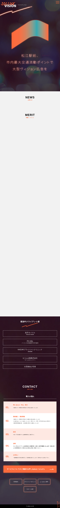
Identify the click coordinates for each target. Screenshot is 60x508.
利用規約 (16, 481)
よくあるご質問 (44, 481)
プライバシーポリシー (30, 481)
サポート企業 (30, 489)
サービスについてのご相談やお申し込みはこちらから (26, 469)
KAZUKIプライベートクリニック (30, 349)
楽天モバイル (30, 333)
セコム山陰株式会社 (30, 358)
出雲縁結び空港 (30, 367)
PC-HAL (30, 341)
